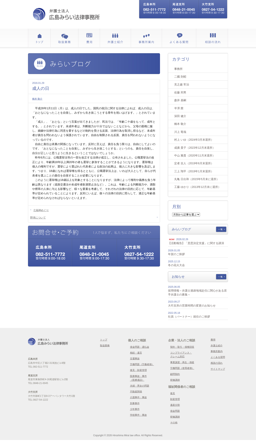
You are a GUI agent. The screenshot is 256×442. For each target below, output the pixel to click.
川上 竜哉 (180, 131)
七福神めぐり (41, 210)
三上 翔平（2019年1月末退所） (194, 171)
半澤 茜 (178, 108)
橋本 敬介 (37, 98)
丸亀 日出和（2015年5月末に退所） (196, 179)
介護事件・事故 (138, 397)
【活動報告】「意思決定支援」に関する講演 (196, 243)
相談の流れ (217, 363)
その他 (173, 422)
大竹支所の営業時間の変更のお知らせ (192, 305)
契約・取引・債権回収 (182, 347)
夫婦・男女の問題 (139, 385)
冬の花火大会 (176, 265)
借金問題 (175, 411)
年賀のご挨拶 (176, 254)
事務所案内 (217, 351)
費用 (213, 339)
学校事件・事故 (138, 415)
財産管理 (175, 399)
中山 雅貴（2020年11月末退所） (194, 155)
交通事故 (135, 358)
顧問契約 (175, 374)
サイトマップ (218, 369)
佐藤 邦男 (180, 92)
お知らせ (178, 276)
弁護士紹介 (217, 345)
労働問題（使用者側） (182, 368)
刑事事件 (135, 403)
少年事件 (135, 409)
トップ (103, 339)
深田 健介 (180, 116)
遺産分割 (175, 405)
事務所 (178, 68)
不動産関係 (136, 391)
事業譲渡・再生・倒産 (182, 362)
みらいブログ (181, 229)
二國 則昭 (180, 76)
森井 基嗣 (180, 100)
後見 (172, 393)
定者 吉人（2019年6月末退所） (194, 163)
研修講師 (175, 380)
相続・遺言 (136, 352)
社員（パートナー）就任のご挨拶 (189, 316)
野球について (38, 217)
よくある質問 (218, 357)
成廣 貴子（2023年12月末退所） (194, 147)
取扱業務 (105, 345)
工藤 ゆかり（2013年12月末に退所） (197, 186)
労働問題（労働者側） (142, 364)
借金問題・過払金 (139, 347)
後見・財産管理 (138, 370)
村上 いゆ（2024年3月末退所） (194, 139)
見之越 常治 (181, 84)
